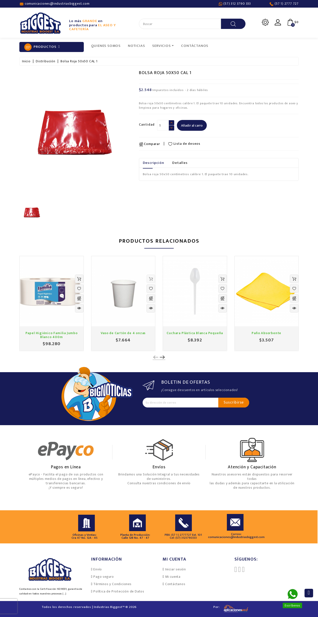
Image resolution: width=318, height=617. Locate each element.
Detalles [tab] (179, 163)
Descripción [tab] (153, 163)
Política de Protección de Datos (118, 591)
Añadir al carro (192, 125)
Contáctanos (175, 584)
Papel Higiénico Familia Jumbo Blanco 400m (51, 335)
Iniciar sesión (175, 569)
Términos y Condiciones (112, 584)
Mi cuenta (173, 576)
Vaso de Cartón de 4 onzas (123, 333)
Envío (97, 569)
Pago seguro (103, 576)
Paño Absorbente (266, 333)
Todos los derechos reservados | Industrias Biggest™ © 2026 (89, 607)
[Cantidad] (163, 125)
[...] (64, 594)
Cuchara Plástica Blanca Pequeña (195, 333)
